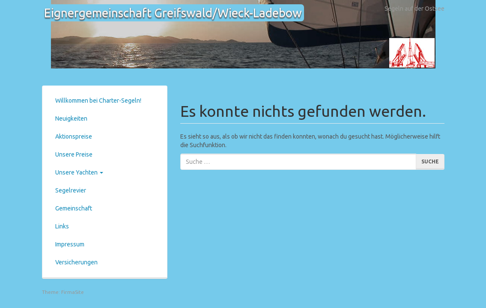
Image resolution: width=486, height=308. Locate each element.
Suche (430, 161)
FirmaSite (72, 292)
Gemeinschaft (73, 208)
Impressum (69, 244)
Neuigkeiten (71, 118)
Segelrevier (70, 190)
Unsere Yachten (79, 172)
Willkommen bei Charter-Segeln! (98, 100)
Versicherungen (76, 262)
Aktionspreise (73, 136)
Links (62, 226)
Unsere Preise (73, 154)
